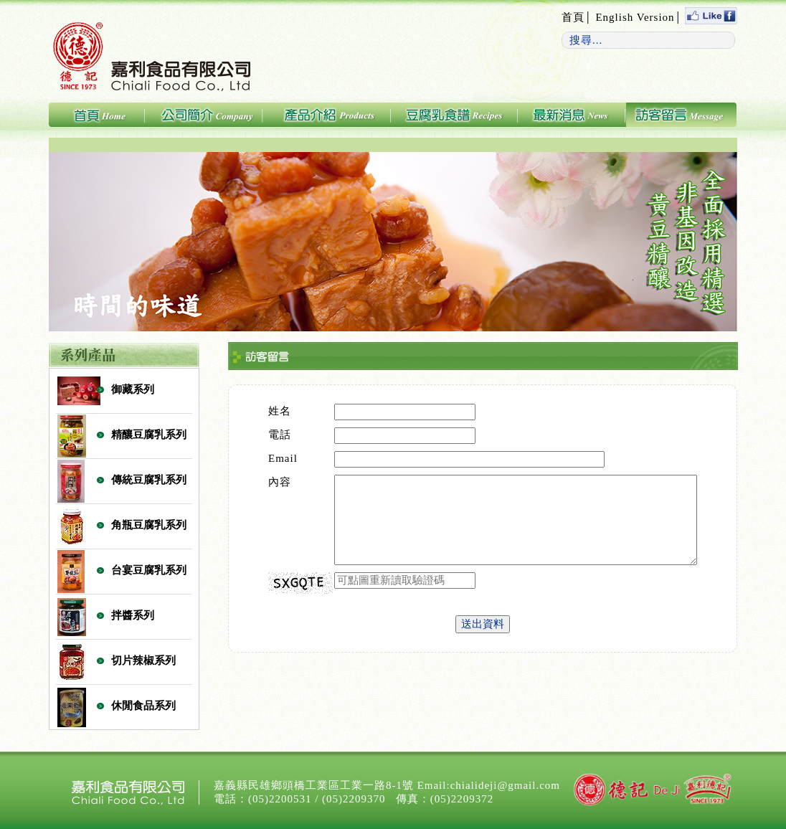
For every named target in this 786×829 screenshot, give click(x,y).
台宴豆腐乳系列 (148, 570)
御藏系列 (132, 389)
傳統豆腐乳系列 (148, 479)
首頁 (573, 17)
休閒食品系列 (143, 705)
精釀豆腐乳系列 (148, 434)
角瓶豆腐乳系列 (148, 525)
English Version (634, 17)
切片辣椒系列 (143, 660)
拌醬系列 (132, 615)
